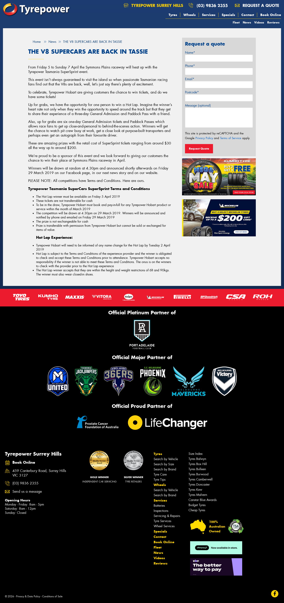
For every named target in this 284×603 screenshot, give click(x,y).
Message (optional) (198, 105)
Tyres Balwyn (197, 459)
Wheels (189, 15)
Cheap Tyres (197, 510)
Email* (189, 79)
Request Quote (199, 148)
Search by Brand (165, 469)
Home (34, 42)
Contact (247, 15)
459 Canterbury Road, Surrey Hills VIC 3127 (39, 473)
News (247, 22)
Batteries (159, 506)
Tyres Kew (195, 490)
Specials (228, 15)
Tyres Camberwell (201, 479)
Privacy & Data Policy (28, 596)
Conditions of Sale (52, 596)
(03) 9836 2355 (212, 5)
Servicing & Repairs (167, 516)
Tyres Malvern (198, 495)
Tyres (173, 15)
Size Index (196, 454)
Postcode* (192, 92)
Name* (190, 53)
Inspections (161, 511)
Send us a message (27, 491)
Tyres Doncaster (199, 484)
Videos (259, 22)
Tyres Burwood (198, 474)
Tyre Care (160, 474)
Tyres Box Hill (198, 464)
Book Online (270, 15)
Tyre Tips (159, 480)
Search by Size (164, 464)
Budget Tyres (197, 505)
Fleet (236, 22)
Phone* (190, 66)
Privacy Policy (204, 138)
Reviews (273, 22)
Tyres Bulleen (197, 469)
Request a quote (257, 5)
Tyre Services (162, 521)
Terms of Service (230, 138)
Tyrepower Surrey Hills (153, 5)
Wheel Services (164, 526)
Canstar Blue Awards (203, 500)
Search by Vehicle (166, 459)
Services (208, 15)
